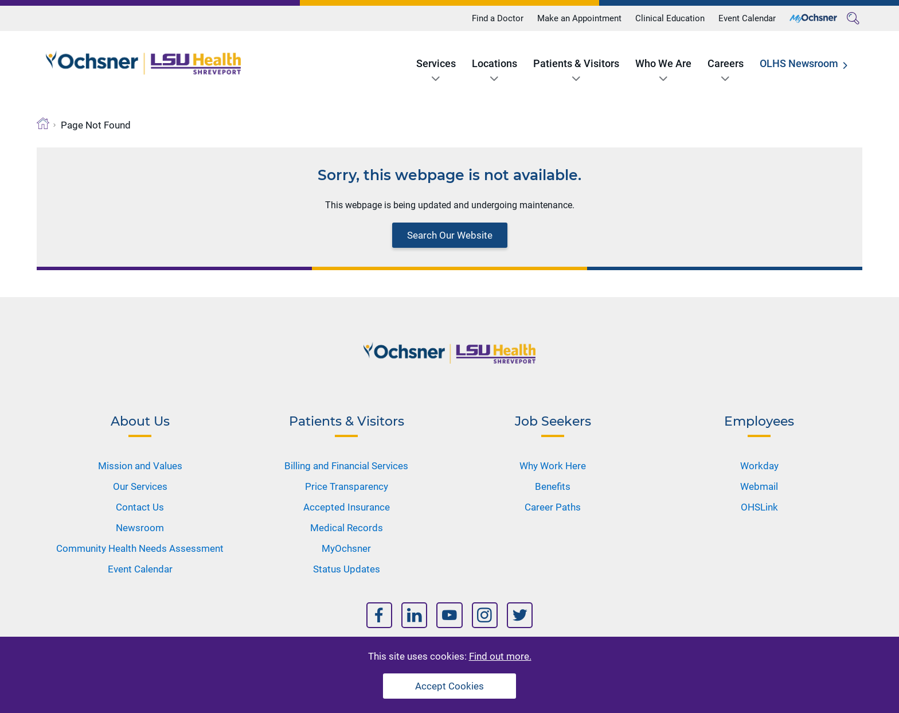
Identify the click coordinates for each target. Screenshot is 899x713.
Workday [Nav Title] (759, 466)
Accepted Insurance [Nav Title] (346, 507)
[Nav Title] (379, 615)
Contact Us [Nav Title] (140, 507)
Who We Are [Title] (663, 63)
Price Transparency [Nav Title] (346, 486)
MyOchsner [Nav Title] (346, 548)
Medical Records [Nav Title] (346, 527)
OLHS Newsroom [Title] (799, 63)
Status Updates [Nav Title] (346, 569)
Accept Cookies (449, 686)
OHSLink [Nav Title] (759, 507)
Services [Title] (436, 63)
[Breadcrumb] (43, 123)
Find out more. (500, 656)
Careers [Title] (726, 63)
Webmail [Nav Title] (759, 486)
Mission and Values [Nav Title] (140, 466)
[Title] (813, 18)
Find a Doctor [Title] (497, 18)
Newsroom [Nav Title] (140, 527)
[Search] (853, 18)
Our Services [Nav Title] (140, 486)
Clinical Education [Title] (670, 18)
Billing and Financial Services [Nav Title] (346, 466)
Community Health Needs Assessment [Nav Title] (140, 548)
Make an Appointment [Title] (579, 18)
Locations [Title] (494, 63)
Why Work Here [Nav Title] (552, 466)
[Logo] (143, 62)
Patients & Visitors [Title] (576, 63)
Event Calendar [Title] (747, 18)
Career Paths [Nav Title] (553, 507)
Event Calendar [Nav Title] (140, 569)
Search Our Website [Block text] (450, 235)
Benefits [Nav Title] (552, 486)
